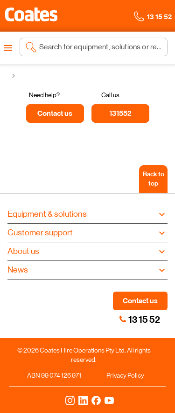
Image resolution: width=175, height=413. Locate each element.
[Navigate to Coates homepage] (31, 16)
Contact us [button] (140, 300)
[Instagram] (70, 400)
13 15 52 (144, 319)
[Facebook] (96, 400)
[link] (122, 319)
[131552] (120, 113)
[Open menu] (8, 48)
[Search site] (100, 47)
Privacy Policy (125, 375)
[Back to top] (153, 179)
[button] (31, 14)
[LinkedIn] (83, 400)
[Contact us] (55, 113)
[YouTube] (109, 400)
